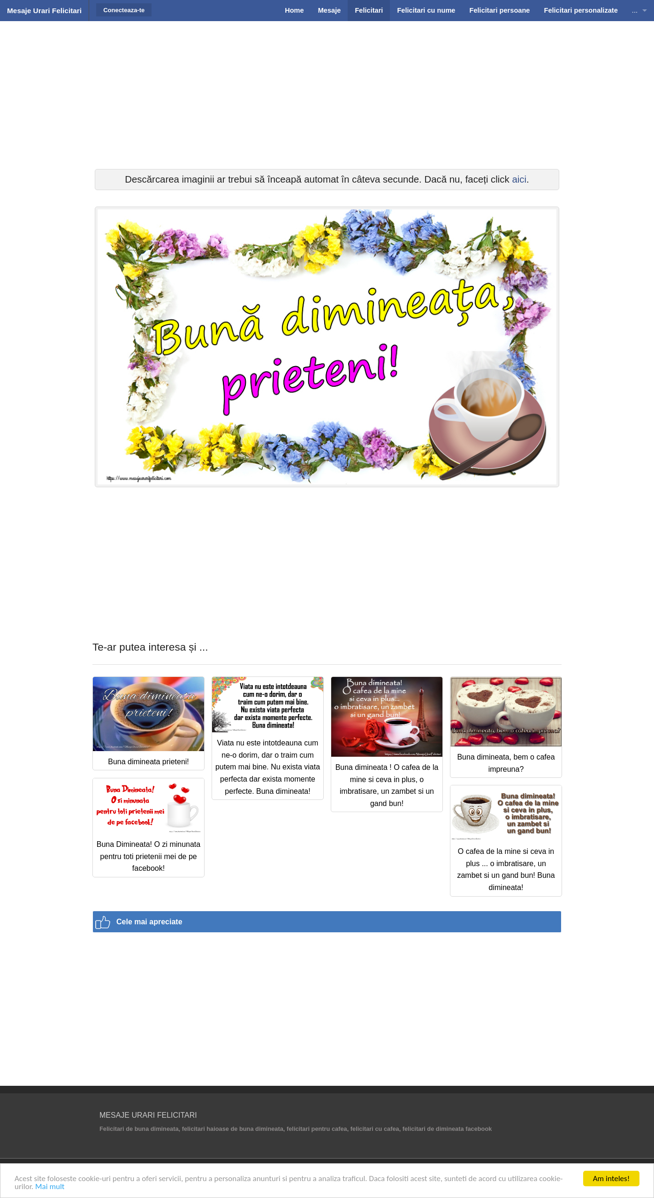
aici (519, 179)
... (635, 10)
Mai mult (50, 1187)
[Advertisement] (327, 94)
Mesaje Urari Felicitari (44, 11)
